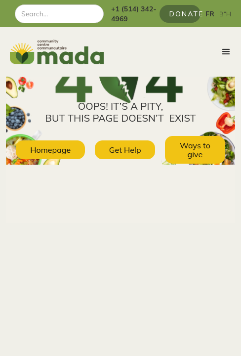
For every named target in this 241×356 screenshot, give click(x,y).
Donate (185, 13)
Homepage (50, 150)
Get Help (125, 150)
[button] (226, 52)
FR (209, 13)
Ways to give (195, 149)
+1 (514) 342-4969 (134, 13)
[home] (52, 52)
